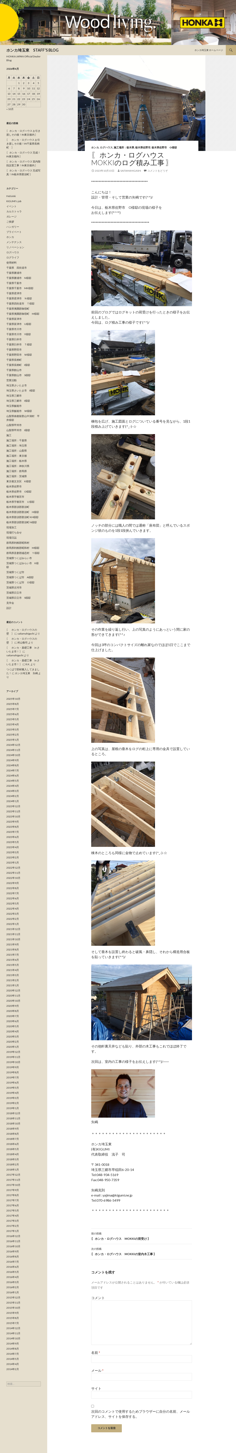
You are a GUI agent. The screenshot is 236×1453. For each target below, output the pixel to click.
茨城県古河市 (14, 587)
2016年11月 (13, 1241)
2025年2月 (12, 734)
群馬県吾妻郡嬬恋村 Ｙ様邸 (23, 553)
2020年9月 (12, 1005)
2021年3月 (12, 975)
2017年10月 (13, 1184)
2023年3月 (12, 852)
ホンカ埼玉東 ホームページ (209, 50)
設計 (8, 608)
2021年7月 (12, 954)
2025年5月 (12, 719)
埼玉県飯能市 (14, 405)
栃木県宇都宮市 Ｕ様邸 (20, 501)
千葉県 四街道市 (16, 267)
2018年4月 (12, 1154)
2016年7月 (12, 1261)
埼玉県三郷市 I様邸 (18, 400)
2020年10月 (13, 1000)
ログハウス (106, 147)
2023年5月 (12, 842)
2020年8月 (12, 1011)
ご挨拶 (10, 221)
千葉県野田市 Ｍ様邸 (19, 354)
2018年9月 (12, 1128)
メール (97, 1370)
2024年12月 (13, 744)
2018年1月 (12, 1169)
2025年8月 (12, 703)
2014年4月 (12, 1364)
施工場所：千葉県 (16, 440)
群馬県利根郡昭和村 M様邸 (22, 547)
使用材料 (11, 262)
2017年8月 (12, 1195)
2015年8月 (12, 1318)
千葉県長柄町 (14, 359)
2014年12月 (13, 1328)
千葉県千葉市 (14, 283)
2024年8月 (12, 765)
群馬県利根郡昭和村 (17, 542)
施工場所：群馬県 (16, 471)
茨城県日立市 (14, 592)
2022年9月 (12, 883)
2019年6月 (12, 1082)
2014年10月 (13, 1338)
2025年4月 (12, 724)
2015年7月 (12, 1323)
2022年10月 (13, 877)
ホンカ (95, 147)
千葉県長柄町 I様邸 (18, 365)
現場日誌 (11, 537)
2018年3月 (12, 1159)
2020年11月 (13, 995)
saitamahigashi (130, 170)
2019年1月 (12, 1108)
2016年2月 (12, 1287)
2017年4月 (12, 1215)
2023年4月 (12, 847)
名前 (95, 1352)
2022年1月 (12, 924)
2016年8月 (12, 1256)
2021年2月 (12, 980)
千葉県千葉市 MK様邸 (19, 288)
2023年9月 (12, 821)
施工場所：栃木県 (124, 147)
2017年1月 (12, 1231)
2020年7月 (12, 1016)
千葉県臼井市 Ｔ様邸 (19, 344)
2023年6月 (12, 837)
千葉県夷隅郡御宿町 (17, 308)
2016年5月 (12, 1271)
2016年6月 (12, 1266)
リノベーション (15, 247)
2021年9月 (12, 944)
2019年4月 (12, 1092)
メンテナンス (14, 242)
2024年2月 (12, 796)
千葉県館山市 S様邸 (18, 375)
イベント (11, 206)
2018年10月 (13, 1123)
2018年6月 (12, 1144)
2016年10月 (13, 1246)
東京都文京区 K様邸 (18, 481)
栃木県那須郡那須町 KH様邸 (22, 517)
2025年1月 (12, 739)
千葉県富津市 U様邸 (18, 324)
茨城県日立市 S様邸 (18, 597)
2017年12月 (13, 1174)
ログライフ (12, 257)
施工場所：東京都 (16, 455)
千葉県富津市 (14, 318)
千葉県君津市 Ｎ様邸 (19, 298)
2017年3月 (12, 1220)
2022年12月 (13, 867)
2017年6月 (12, 1205)
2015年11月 (13, 1302)
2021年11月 (13, 934)
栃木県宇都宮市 (15, 496)
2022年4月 (12, 908)
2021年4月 (12, 970)
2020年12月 (13, 990)
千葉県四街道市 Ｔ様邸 (20, 303)
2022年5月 (12, 903)
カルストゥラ (14, 211)
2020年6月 (12, 1021)
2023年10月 (13, 816)
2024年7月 (12, 770)
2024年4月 (12, 785)
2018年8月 (12, 1133)
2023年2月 (12, 857)
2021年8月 (12, 949)
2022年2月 (12, 918)
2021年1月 (12, 985)
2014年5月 (12, 1358)
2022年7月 (12, 893)
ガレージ (11, 216)
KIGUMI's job (13, 201)
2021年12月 (13, 929)
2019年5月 (12, 1087)
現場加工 (11, 527)
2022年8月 (12, 888)
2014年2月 (12, 1369)
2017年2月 (12, 1225)
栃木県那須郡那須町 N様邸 (21, 522)
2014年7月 (12, 1353)
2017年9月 (12, 1190)
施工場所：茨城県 (16, 476)
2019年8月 (12, 1072)
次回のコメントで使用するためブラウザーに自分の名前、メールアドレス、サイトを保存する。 (140, 1413)
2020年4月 (12, 1031)
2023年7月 (12, 831)
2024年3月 (12, 790)
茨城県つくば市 (15, 572)
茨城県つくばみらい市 (19, 558)
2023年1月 (12, 862)
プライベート (14, 231)
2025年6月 (12, 714)
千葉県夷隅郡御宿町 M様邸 (22, 313)
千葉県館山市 (14, 370)
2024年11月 (13, 750)
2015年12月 (13, 1297)
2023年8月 (12, 826)
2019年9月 (12, 1067)
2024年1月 (12, 801)
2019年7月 (12, 1077)
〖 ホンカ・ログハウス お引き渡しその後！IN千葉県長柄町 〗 (23, 143)
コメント (98, 1298)
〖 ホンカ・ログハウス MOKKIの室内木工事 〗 (141, 1251)
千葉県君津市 (14, 293)
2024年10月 (13, 755)
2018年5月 (12, 1149)
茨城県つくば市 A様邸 (20, 577)
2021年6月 (12, 959)
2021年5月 (12, 964)
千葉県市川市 (14, 329)
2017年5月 (12, 1210)
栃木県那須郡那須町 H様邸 (22, 512)
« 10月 (10, 109)
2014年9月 (12, 1343)
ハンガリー (12, 226)
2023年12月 (13, 806)
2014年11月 (13, 1333)
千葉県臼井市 (14, 339)
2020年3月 (12, 1036)
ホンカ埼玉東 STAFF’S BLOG (32, 50)
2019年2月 (12, 1103)
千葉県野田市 (14, 349)
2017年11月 (13, 1179)
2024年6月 (12, 775)
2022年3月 (12, 913)
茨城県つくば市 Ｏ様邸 (20, 582)
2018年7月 (12, 1138)
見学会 (10, 602)
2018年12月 (13, 1113)
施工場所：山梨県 (16, 450)
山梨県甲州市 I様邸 (18, 430)
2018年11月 (13, 1118)
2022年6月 (12, 898)
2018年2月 (12, 1164)
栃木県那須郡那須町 (17, 506)
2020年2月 (12, 1041)
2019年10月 (13, 1062)
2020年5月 (12, 1026)
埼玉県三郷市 (14, 395)
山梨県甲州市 (14, 425)
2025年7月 (12, 709)
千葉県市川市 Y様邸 (18, 334)
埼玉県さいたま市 (16, 385)
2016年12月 (13, 1236)
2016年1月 (12, 1292)
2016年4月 (12, 1277)
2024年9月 (12, 760)
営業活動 (11, 380)
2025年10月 (13, 698)
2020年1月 (12, 1046)
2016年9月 (12, 1251)
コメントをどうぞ (157, 170)
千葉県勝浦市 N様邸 (18, 278)
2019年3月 (12, 1098)
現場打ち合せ (14, 532)
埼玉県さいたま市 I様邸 (20, 390)
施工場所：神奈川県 (17, 466)
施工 (8, 435)
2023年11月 (13, 811)
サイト (96, 1388)
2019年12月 (13, 1051)
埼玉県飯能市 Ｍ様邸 (19, 411)
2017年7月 (12, 1200)
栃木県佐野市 (143, 147)
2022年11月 (13, 872)
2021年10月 (13, 939)
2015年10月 (13, 1307)
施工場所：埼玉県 (16, 445)
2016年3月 (12, 1282)
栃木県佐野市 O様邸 (164, 147)
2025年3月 (12, 729)
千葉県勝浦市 (14, 272)
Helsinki (11, 196)
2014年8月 (12, 1348)
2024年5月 (12, 780)
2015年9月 (12, 1312)
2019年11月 (13, 1057)
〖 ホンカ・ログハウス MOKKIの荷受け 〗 (141, 1235)
